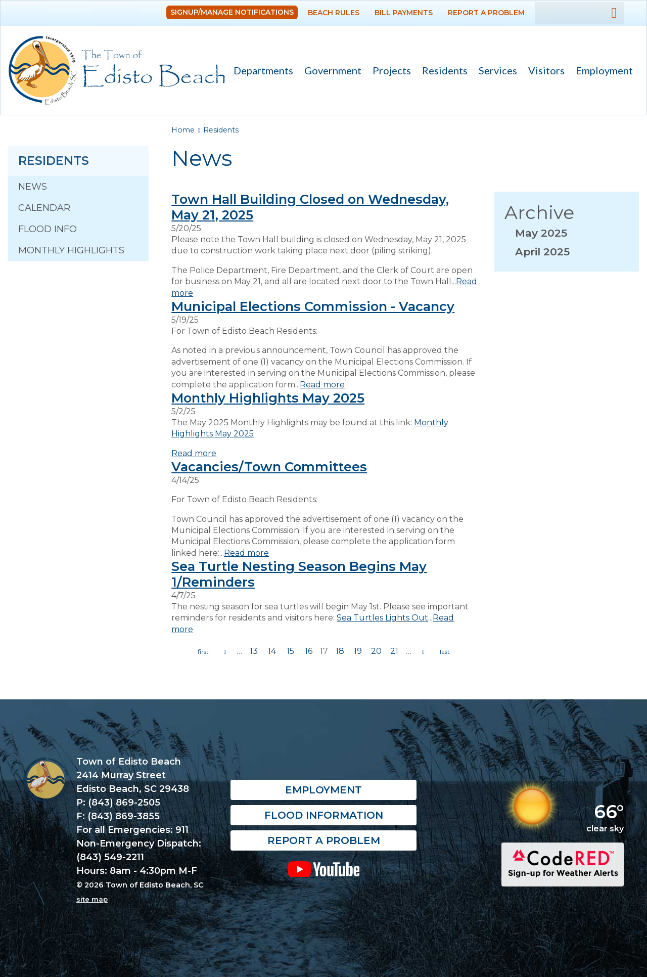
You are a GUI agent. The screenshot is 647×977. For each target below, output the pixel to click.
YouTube (323, 869)
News (32, 186)
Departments (260, 71)
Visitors (544, 71)
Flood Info (47, 229)
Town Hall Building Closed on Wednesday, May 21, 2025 (310, 207)
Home (183, 130)
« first (203, 651)
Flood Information (323, 815)
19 (358, 651)
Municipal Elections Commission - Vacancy (312, 306)
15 (290, 651)
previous (225, 651)
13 (254, 651)
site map (92, 899)
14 (272, 651)
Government (330, 71)
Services (495, 71)
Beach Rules (333, 12)
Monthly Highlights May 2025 (267, 398)
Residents (442, 71)
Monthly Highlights (71, 250)
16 (308, 651)
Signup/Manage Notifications (232, 12)
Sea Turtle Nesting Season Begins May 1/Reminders (299, 574)
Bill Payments (404, 12)
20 (376, 651)
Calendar (44, 207)
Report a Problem (486, 12)
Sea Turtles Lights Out (382, 618)
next (423, 651)
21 (394, 651)
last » (445, 651)
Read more (322, 384)
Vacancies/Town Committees (269, 466)
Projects (392, 70)
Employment (604, 70)
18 (340, 651)
